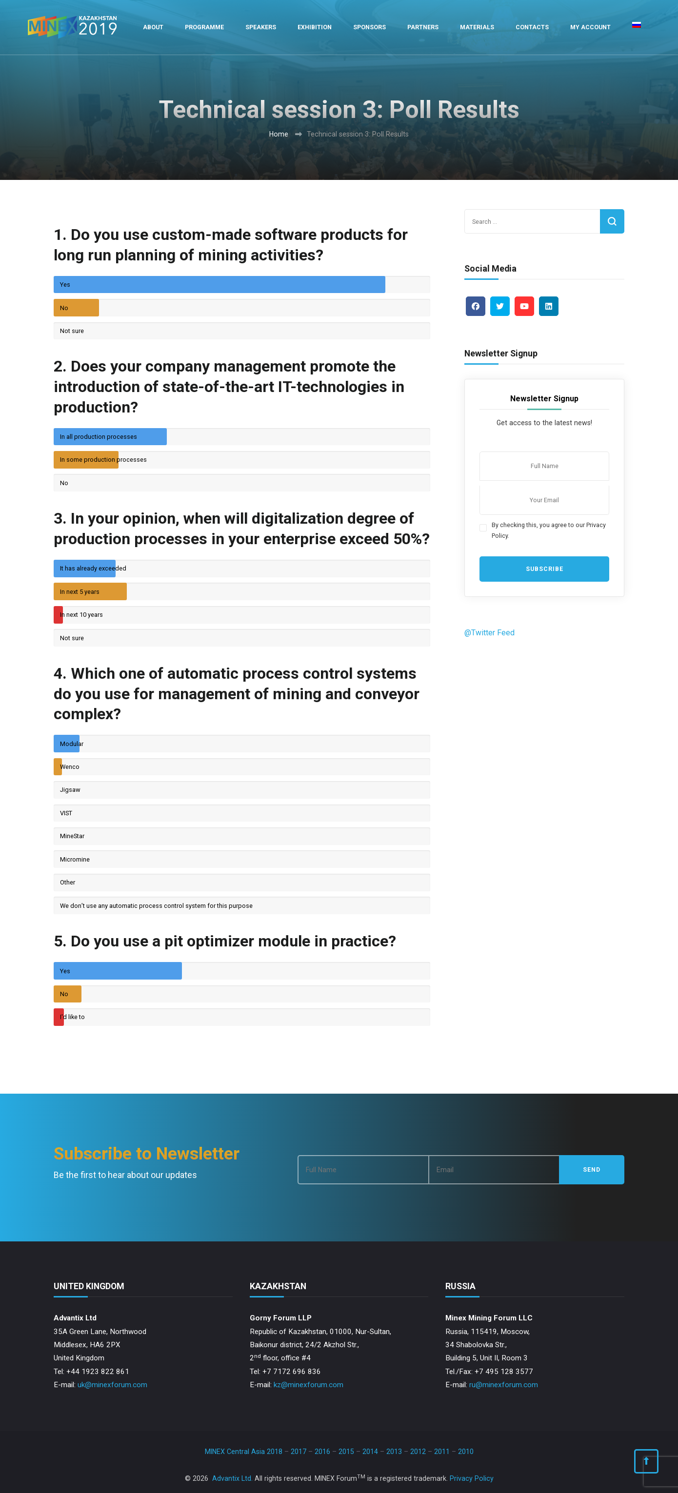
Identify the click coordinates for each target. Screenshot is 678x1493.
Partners (423, 27)
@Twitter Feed (489, 632)
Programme (204, 27)
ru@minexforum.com (503, 1384)
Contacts (532, 27)
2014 (370, 1451)
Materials (477, 27)
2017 (298, 1451)
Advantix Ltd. (232, 1478)
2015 (346, 1451)
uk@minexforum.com (112, 1384)
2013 (394, 1451)
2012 (418, 1451)
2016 (322, 1451)
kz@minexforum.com (308, 1384)
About (153, 27)
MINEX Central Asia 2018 (243, 1451)
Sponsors (369, 27)
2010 (466, 1451)
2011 (442, 1451)
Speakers (260, 27)
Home (278, 134)
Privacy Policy (472, 1478)
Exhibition (315, 27)
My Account (590, 27)
